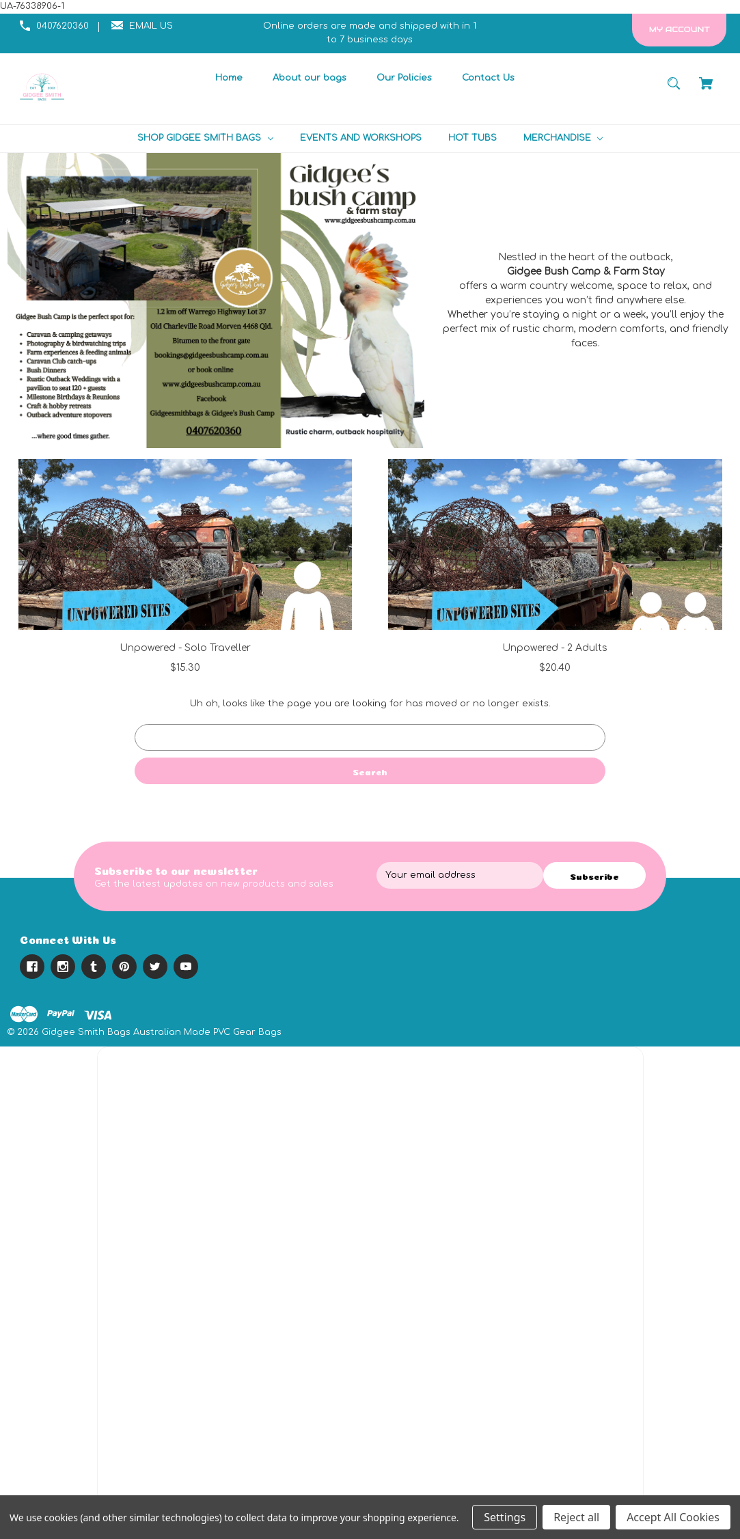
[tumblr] (93, 966)
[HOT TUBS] (472, 138)
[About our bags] (309, 78)
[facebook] (32, 966)
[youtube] (185, 966)
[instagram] (62, 966)
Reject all (576, 1517)
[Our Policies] (404, 78)
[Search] (674, 89)
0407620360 (62, 26)
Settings (504, 1517)
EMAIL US (151, 26)
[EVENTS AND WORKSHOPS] (360, 138)
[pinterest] (124, 966)
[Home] (229, 78)
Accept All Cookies (673, 1517)
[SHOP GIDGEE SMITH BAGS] (205, 138)
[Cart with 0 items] (706, 89)
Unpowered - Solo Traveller (185, 648)
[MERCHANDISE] (563, 138)
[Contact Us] (487, 78)
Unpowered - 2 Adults (554, 648)
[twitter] (155, 966)
